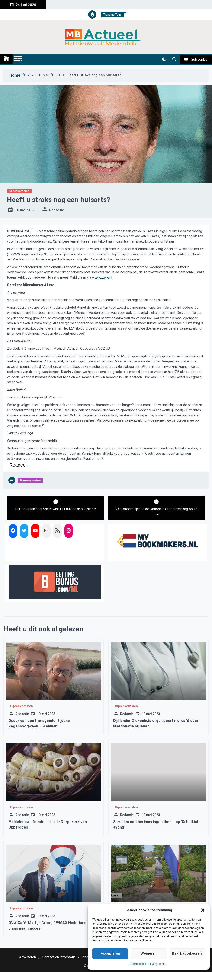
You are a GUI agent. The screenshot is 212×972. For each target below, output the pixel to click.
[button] (202, 910)
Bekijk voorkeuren (187, 953)
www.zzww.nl (102, 277)
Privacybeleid (156, 964)
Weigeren (149, 953)
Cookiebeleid (138, 964)
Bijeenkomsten (19, 191)
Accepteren (110, 953)
